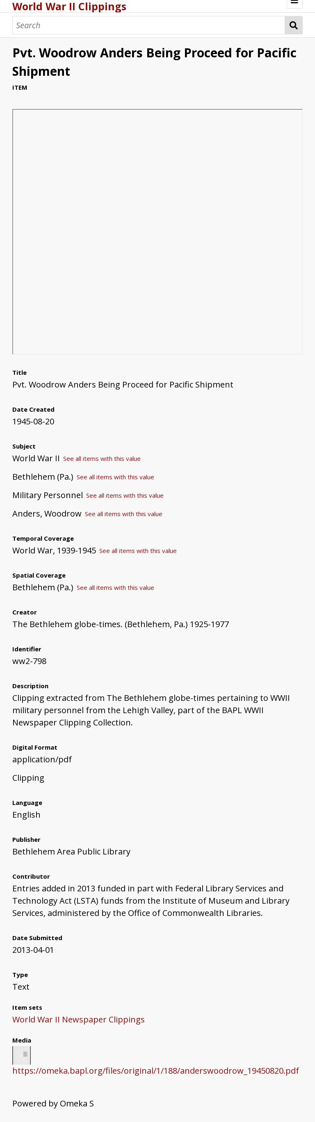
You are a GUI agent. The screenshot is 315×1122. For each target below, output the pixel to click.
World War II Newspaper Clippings (78, 1019)
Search (294, 25)
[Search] (148, 25)
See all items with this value (102, 458)
